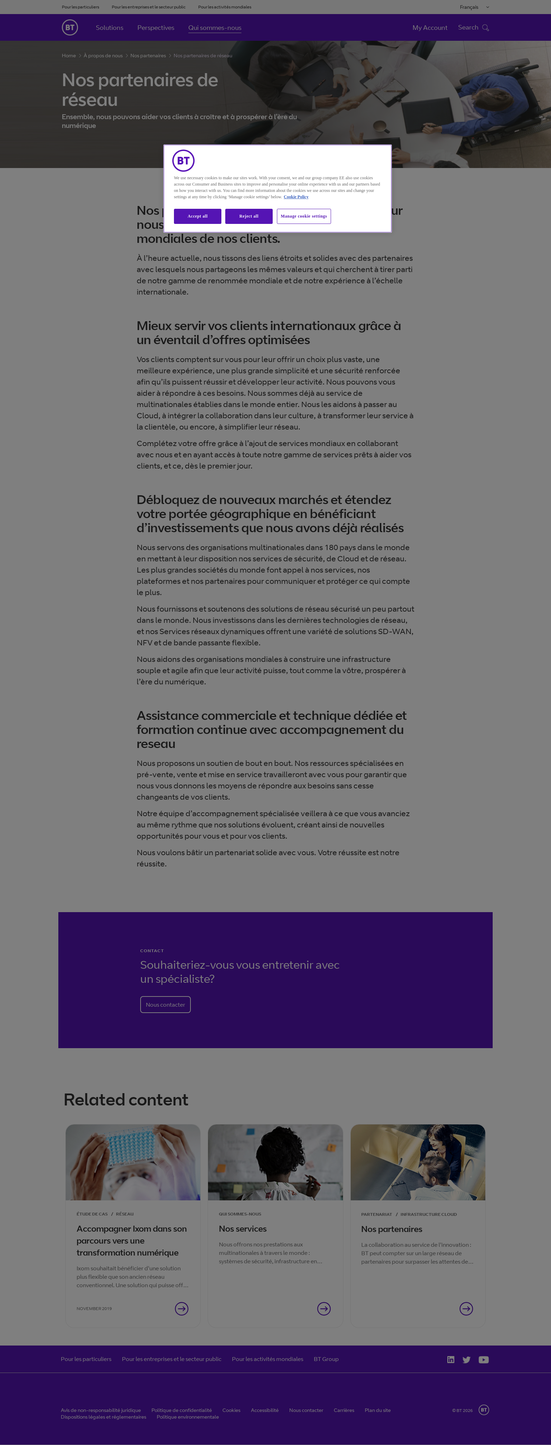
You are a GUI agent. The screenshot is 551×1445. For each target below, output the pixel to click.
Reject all (248, 216)
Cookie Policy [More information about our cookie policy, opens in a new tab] (296, 196)
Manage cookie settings (304, 216)
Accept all (198, 216)
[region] (277, 188)
